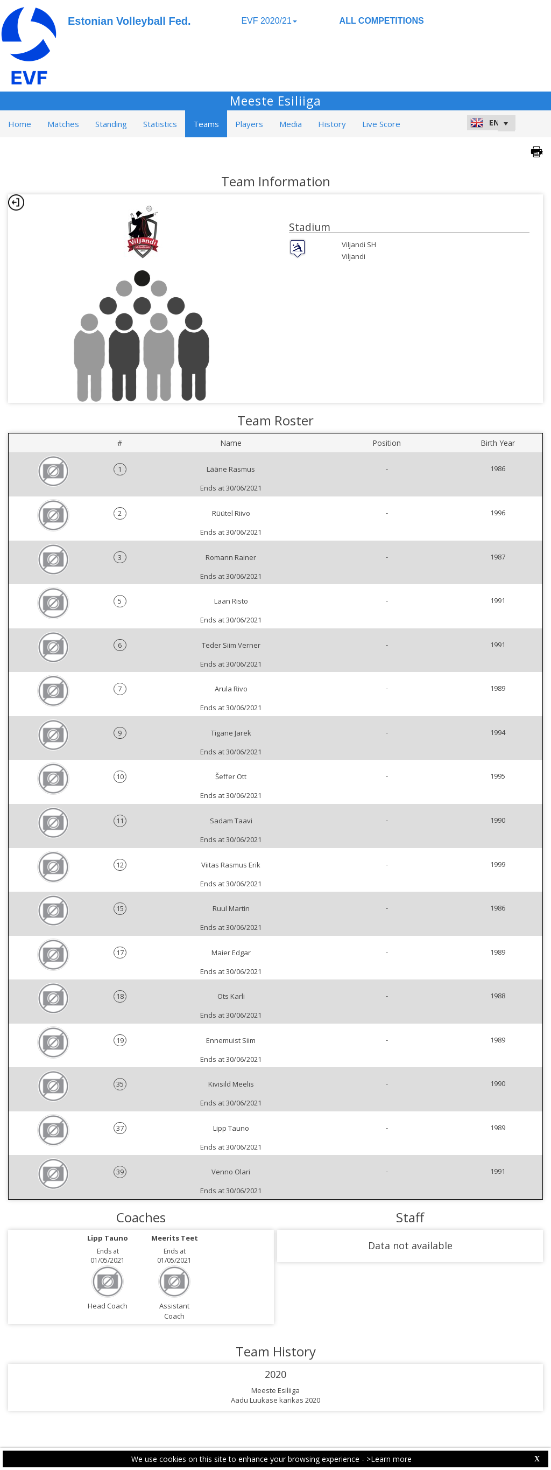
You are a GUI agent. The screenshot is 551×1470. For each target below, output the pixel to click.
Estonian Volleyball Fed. (129, 21)
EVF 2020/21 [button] (268, 20)
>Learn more (389, 1459)
